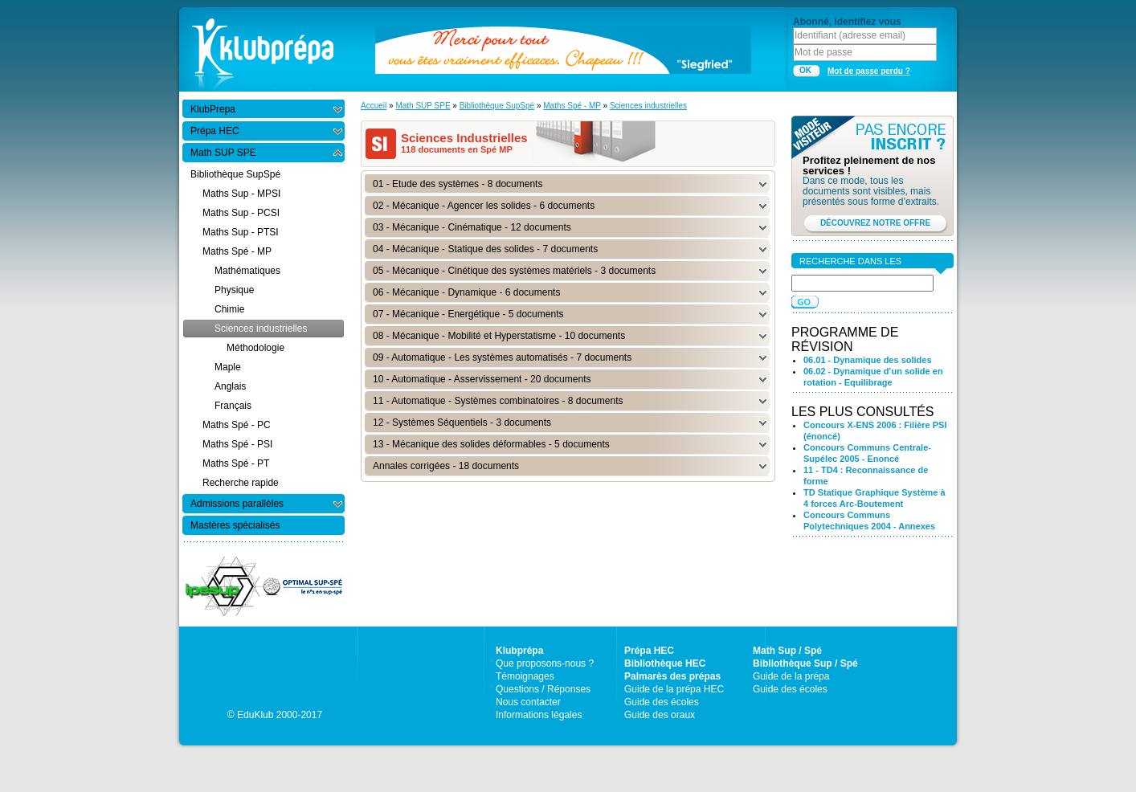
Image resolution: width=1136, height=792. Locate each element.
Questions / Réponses (543, 689)
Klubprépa (519, 650)
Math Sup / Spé (787, 650)
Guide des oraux (659, 715)
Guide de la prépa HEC (674, 689)
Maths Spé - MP (572, 105)
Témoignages (525, 676)
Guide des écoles (661, 702)
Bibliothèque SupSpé (497, 105)
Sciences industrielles (648, 105)
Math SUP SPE (422, 105)
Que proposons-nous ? (545, 663)
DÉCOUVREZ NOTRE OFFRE (875, 222)
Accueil (373, 105)
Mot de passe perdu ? (868, 71)
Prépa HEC (649, 650)
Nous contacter (528, 702)
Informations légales (539, 715)
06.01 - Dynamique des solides (867, 360)
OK (805, 70)
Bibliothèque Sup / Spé (805, 663)
